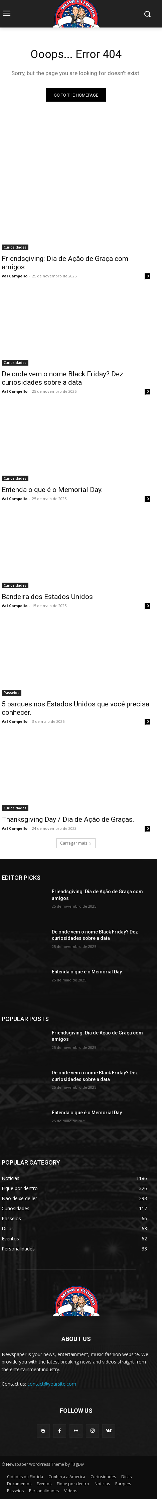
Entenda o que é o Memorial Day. (52, 490)
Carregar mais (76, 843)
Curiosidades (15, 247)
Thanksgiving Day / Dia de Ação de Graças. (68, 819)
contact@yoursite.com (51, 1384)
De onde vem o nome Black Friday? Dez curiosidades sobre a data (62, 378)
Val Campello (14, 275)
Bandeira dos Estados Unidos (47, 597)
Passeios (11, 692)
